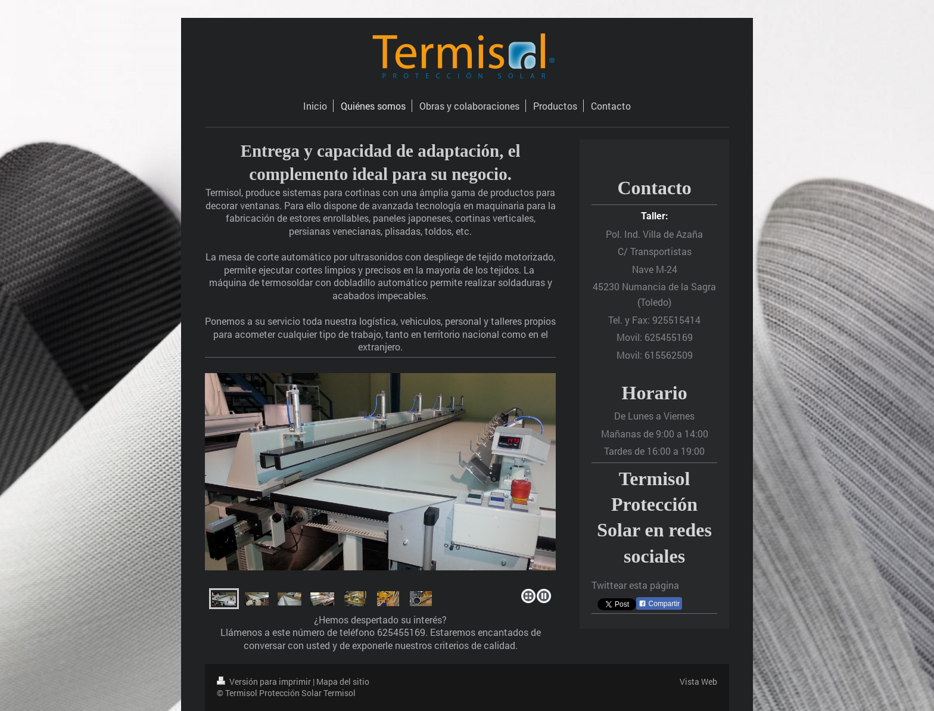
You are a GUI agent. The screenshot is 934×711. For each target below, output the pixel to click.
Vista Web (698, 681)
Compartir (659, 604)
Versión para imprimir (265, 681)
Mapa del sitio (342, 681)
